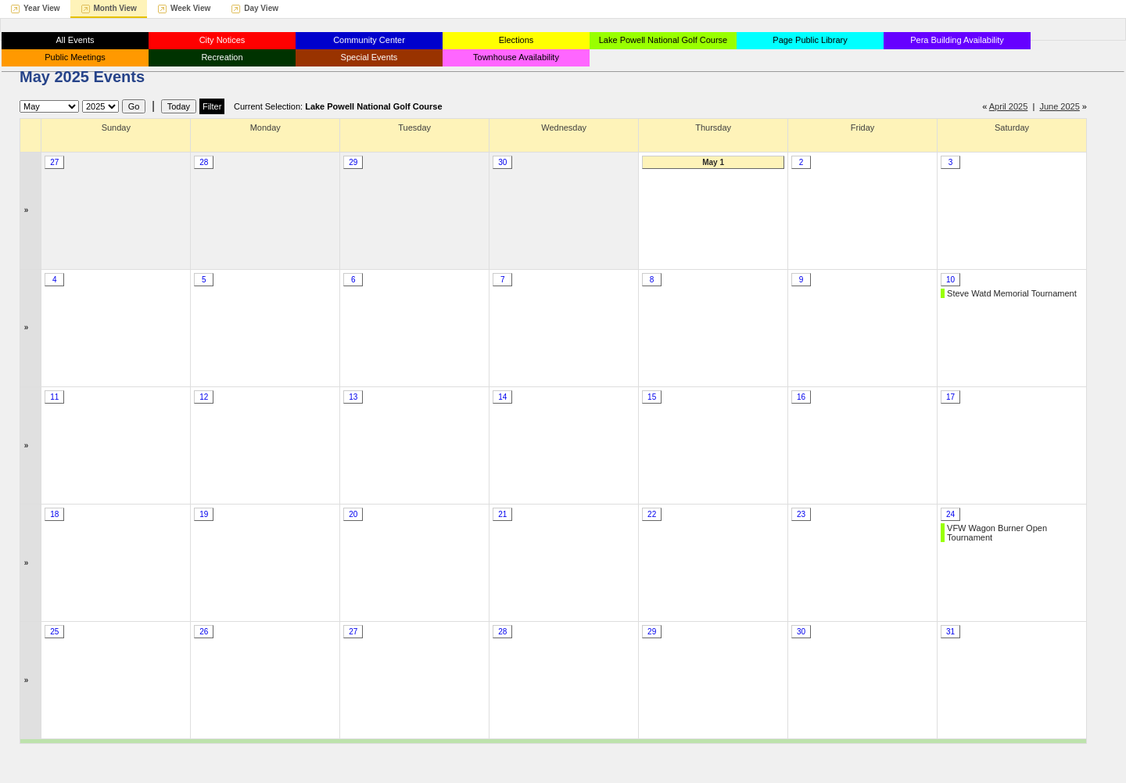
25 (54, 631)
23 (801, 514)
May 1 (713, 162)
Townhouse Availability (516, 57)
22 (651, 514)
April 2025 (1008, 106)
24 (950, 514)
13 (353, 397)
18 (54, 514)
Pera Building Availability (957, 40)
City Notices (222, 40)
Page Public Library (810, 40)
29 (353, 162)
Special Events (369, 57)
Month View (115, 8)
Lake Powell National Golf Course (663, 40)
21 (502, 514)
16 (801, 397)
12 (203, 397)
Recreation (221, 57)
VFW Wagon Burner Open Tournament (997, 532)
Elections (516, 40)
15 (651, 397)
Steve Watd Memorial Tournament (1012, 293)
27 (54, 162)
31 (950, 631)
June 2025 (1059, 106)
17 (950, 397)
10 (950, 279)
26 (203, 631)
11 (54, 397)
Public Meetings (75, 57)
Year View (41, 8)
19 (203, 514)
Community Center (369, 40)
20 (353, 514)
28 (203, 162)
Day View (261, 8)
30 (502, 162)
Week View (190, 8)
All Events (75, 40)
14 (502, 397)
